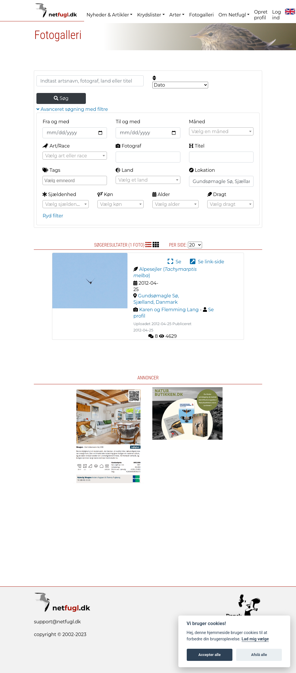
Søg (61, 98)
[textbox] (221, 132)
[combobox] (221, 131)
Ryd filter (52, 216)
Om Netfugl (232, 15)
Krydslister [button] (149, 15)
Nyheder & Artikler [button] (107, 15)
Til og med (128, 121)
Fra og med (55, 121)
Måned (197, 121)
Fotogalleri (201, 15)
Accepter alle (209, 655)
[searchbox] (75, 180)
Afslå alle (259, 655)
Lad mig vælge (255, 639)
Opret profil (261, 14)
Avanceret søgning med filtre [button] (72, 109)
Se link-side (207, 261)
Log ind (276, 14)
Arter (175, 15)
